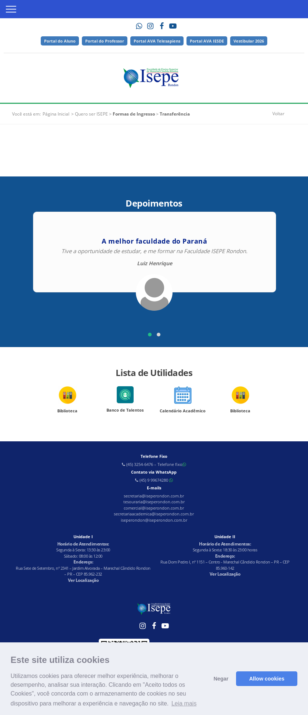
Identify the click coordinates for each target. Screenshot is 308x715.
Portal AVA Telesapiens (157, 41)
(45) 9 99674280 (154, 480)
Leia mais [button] (183, 703)
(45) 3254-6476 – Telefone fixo (154, 464)
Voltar (278, 113)
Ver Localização (83, 580)
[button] (149, 334)
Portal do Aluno (60, 41)
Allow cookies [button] (267, 679)
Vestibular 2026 (248, 41)
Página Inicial (56, 114)
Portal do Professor (104, 41)
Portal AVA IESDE (207, 41)
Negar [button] (221, 679)
